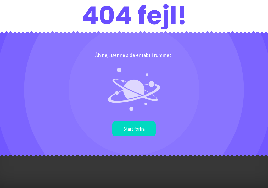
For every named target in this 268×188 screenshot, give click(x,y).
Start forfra (134, 129)
